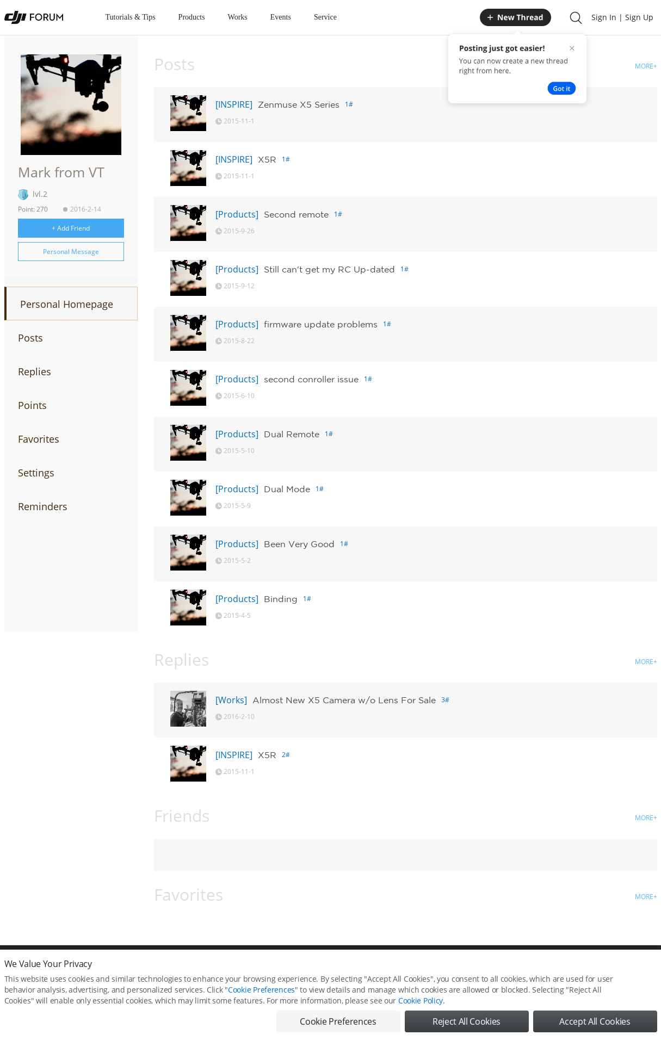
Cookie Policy (420, 1005)
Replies (34, 371)
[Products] (236, 214)
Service (325, 17)
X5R (267, 159)
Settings (36, 472)
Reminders (42, 506)
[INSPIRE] (233, 104)
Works (238, 17)
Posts (30, 337)
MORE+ (646, 66)
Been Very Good (299, 544)
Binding (281, 599)
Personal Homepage (66, 304)
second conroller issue (311, 379)
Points (32, 405)
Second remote (296, 214)
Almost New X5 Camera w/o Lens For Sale (344, 700)
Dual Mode (287, 489)
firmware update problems (321, 324)
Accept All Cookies (594, 1026)
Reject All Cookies (467, 1026)
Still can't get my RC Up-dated (329, 269)
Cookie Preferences (261, 994)
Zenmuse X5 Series (298, 104)
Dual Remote (291, 434)
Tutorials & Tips (131, 17)
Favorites (38, 438)
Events (280, 17)
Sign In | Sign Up (622, 17)
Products (191, 17)
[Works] (231, 700)
